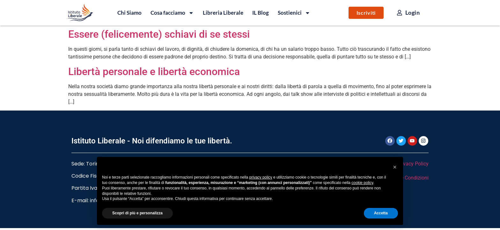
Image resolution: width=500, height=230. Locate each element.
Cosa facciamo (172, 13)
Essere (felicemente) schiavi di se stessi (159, 34)
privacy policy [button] (260, 177)
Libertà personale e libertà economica (154, 71)
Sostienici (294, 13)
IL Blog (260, 12)
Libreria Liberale (223, 12)
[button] (395, 167)
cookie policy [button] (362, 182)
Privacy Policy (413, 164)
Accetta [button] (381, 213)
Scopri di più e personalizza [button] (137, 213)
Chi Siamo (129, 12)
